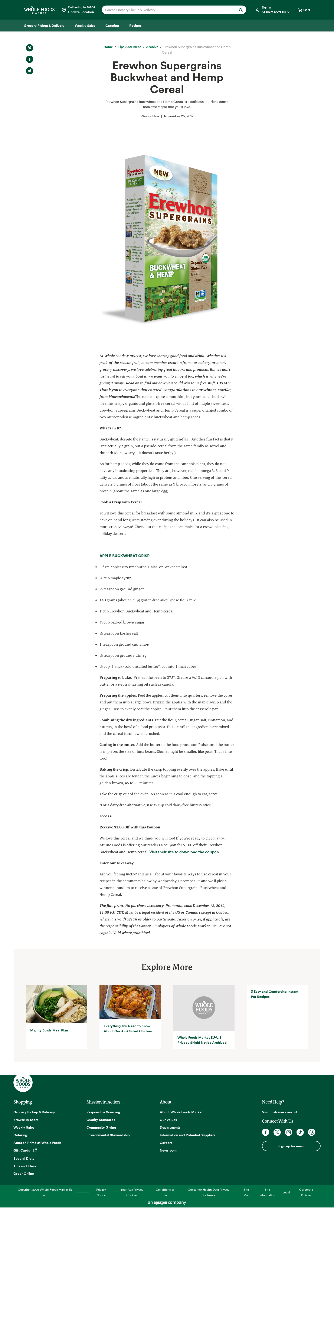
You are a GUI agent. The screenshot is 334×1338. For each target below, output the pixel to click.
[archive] (152, 47)
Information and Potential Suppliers (187, 1266)
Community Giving (101, 1258)
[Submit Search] (241, 9)
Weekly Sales (23, 1258)
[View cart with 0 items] (303, 10)
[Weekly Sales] (85, 25)
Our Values (168, 1250)
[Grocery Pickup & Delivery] (44, 25)
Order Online (23, 1304)
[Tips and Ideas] (129, 47)
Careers (166, 1273)
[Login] (273, 9)
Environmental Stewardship (108, 1266)
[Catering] (112, 25)
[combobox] (167, 9)
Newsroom (168, 1281)
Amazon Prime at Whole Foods (37, 1273)
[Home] (108, 47)
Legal (286, 1323)
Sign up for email (291, 1277)
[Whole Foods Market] (39, 10)
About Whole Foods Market (181, 1243)
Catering (20, 1266)
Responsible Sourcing (103, 1243)
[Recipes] (135, 25)
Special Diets (23, 1289)
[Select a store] (78, 9)
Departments (170, 1258)
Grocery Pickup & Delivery (34, 1243)
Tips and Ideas (24, 1296)
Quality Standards (100, 1250)
